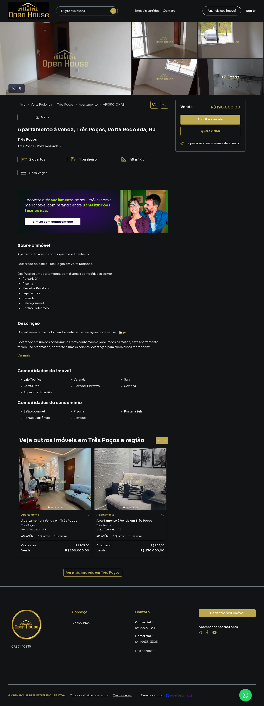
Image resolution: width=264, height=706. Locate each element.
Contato (169, 11)
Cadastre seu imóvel (227, 613)
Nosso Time (81, 623)
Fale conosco (144, 651)
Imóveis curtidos (147, 11)
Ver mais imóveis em (93, 572)
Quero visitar (210, 131)
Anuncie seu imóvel (222, 11)
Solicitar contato (210, 119)
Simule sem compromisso (52, 222)
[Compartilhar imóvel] (164, 105)
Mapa (42, 117)
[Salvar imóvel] (154, 105)
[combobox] (87, 10)
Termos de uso (122, 695)
